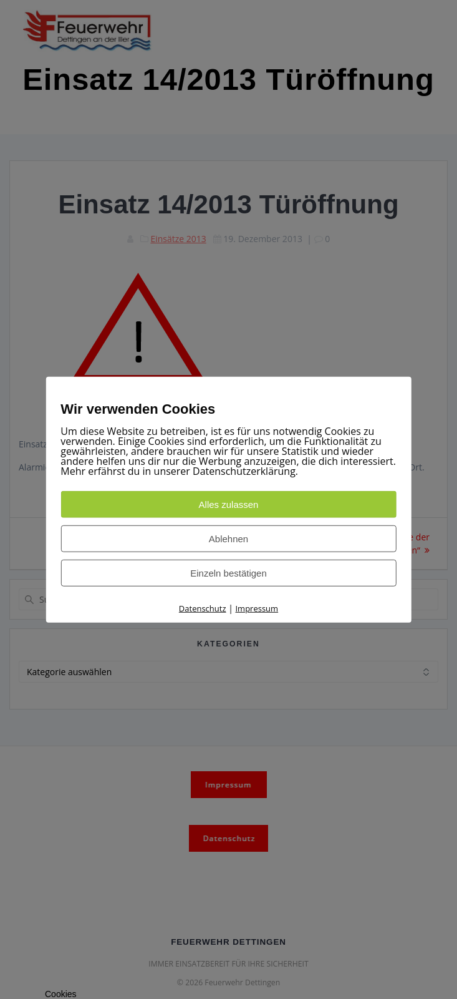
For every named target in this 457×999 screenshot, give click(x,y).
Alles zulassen (229, 504)
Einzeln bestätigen (228, 573)
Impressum (256, 608)
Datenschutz (202, 608)
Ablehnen (228, 539)
